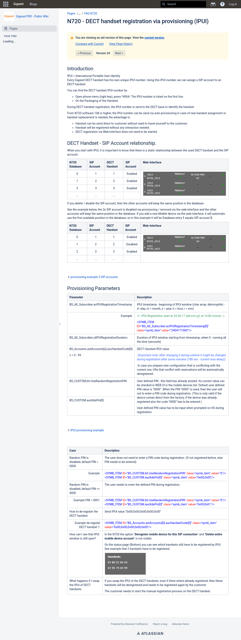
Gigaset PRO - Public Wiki (32, 16)
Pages (71, 13)
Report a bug (160, 624)
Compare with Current (89, 44)
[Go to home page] (19, 4)
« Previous (84, 53)
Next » (119, 53)
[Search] (163, 4)
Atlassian (150, 633)
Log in (233, 4)
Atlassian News (180, 624)
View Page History (120, 44)
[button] (6, 4)
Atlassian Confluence (136, 624)
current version (154, 37)
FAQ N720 (90, 13)
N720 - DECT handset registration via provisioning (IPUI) (138, 21)
